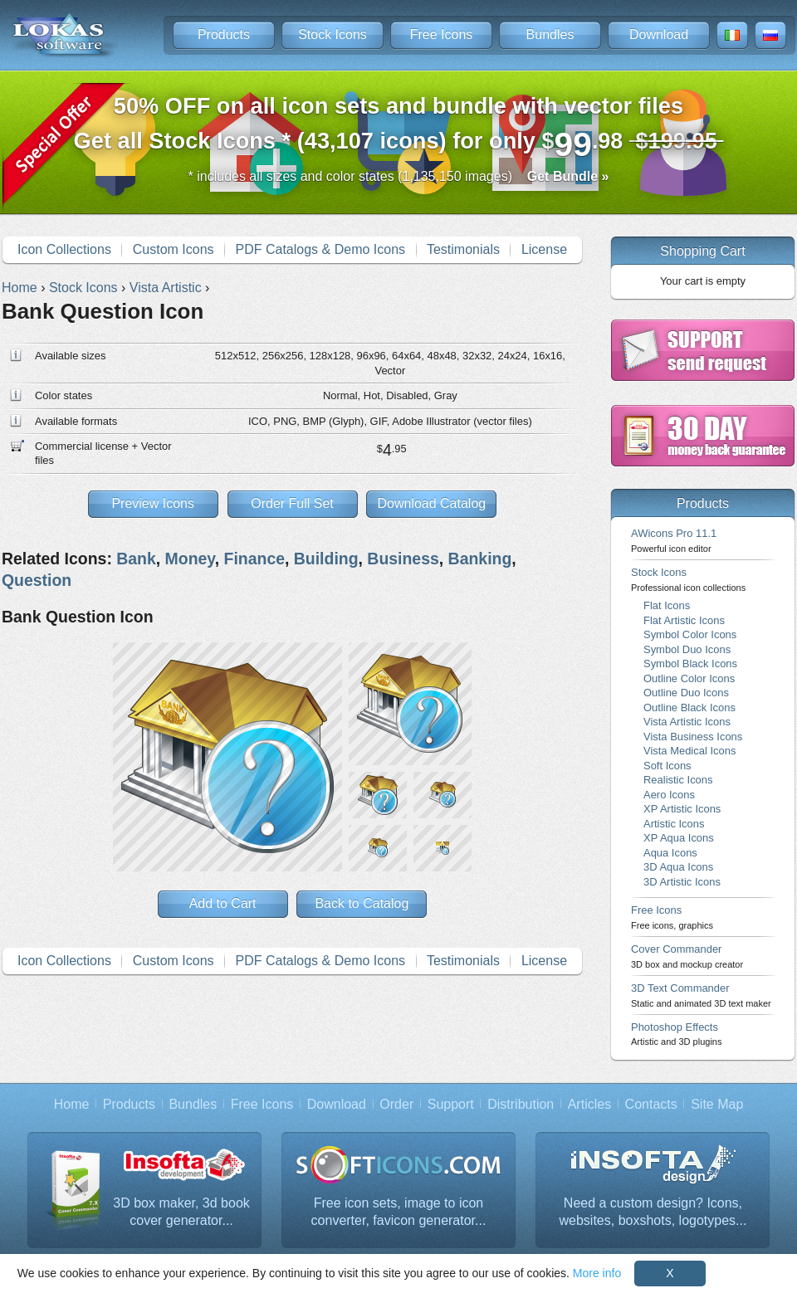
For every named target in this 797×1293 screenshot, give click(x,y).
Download (658, 34)
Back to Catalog (361, 903)
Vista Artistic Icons (687, 721)
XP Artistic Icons (682, 809)
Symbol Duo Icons (687, 649)
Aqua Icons (670, 853)
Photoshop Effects (676, 1034)
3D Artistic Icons (682, 882)
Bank (136, 558)
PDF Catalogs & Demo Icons (321, 249)
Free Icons (441, 34)
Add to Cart (223, 903)
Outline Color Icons (689, 678)
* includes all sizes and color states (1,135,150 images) (398, 176)
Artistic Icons (673, 823)
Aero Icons (669, 794)
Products (224, 34)
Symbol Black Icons (690, 663)
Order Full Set (292, 503)
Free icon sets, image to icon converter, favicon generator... (399, 1212)
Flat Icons (666, 605)
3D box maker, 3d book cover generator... (181, 1212)
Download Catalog (431, 503)
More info (597, 1273)
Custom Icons (173, 249)
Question (36, 580)
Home (72, 1104)
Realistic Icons (678, 779)
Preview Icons (152, 503)
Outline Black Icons (689, 707)
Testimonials (463, 249)
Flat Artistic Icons (684, 620)
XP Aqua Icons (678, 838)
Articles (589, 1104)
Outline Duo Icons (686, 692)
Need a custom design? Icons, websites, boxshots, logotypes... (653, 1212)
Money (190, 558)
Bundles (550, 34)
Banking (480, 558)
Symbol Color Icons (689, 634)
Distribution (520, 1104)
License (544, 249)
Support (451, 1104)
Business (402, 558)
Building (326, 558)
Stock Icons (332, 34)
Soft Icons (667, 765)
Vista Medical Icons (689, 750)
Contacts (651, 1104)
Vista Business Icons (692, 736)
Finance (254, 558)
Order (396, 1104)
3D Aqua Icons (678, 867)
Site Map (717, 1104)
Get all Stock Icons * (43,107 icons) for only (399, 128)
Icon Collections (64, 249)
